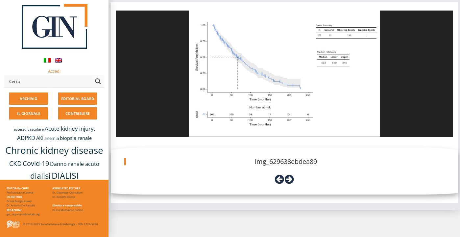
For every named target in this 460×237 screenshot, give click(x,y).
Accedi (54, 71)
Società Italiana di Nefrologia (58, 224)
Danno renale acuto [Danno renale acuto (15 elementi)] (74, 164)
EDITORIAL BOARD (77, 98)
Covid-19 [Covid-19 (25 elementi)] (36, 163)
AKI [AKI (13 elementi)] (39, 138)
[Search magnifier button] (98, 81)
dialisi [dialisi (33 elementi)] (40, 176)
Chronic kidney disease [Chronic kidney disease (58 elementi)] (54, 150)
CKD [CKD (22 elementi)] (15, 163)
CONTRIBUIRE (77, 113)
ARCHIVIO (28, 98)
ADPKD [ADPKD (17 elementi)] (26, 138)
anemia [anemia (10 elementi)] (51, 138)
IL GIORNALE (28, 113)
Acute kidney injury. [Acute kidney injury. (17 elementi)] (70, 128)
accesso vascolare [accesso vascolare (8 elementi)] (29, 129)
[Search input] (49, 81)
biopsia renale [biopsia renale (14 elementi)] (76, 138)
